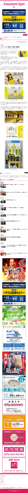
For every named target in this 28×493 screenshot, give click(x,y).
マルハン (3, 173)
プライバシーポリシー (3, 484)
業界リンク (2, 479)
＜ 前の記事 (11, 176)
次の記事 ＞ (17, 176)
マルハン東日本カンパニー (8, 173)
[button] (25, 35)
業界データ (2, 477)
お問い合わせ (2, 482)
